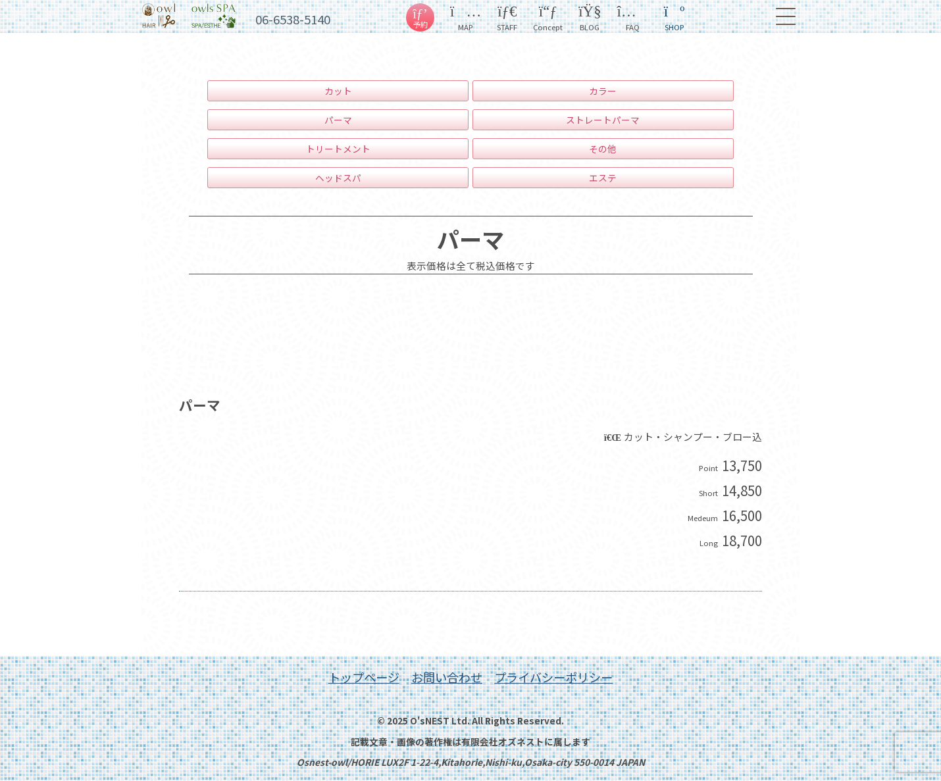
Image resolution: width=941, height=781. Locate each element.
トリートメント (338, 148)
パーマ (338, 119)
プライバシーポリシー (553, 677)
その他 (603, 148)
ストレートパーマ (603, 119)
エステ (603, 177)
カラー (603, 90)
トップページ (363, 677)
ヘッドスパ (338, 177)
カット (338, 90)
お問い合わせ (446, 677)
